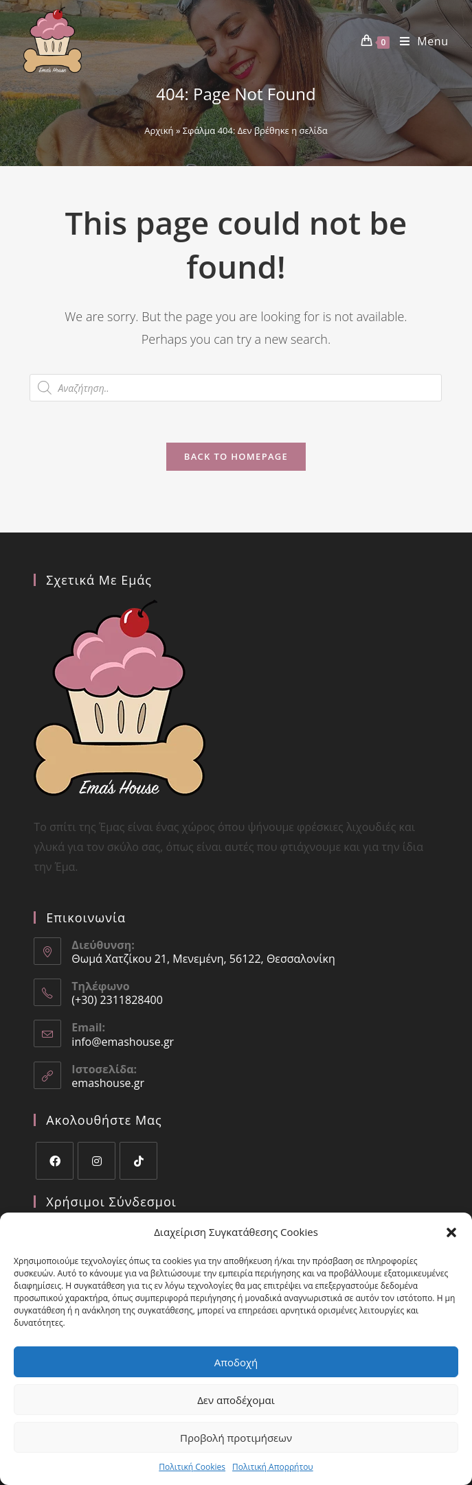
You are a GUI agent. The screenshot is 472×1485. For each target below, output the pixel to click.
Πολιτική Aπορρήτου (272, 1467)
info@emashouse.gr (122, 1041)
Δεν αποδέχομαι (236, 1400)
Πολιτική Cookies (192, 1467)
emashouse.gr (107, 1082)
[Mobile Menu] (419, 41)
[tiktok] (138, 1161)
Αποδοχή (236, 1362)
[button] (451, 1232)
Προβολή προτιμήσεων (236, 1438)
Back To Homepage (236, 456)
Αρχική (158, 130)
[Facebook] (55, 1161)
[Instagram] (96, 1161)
